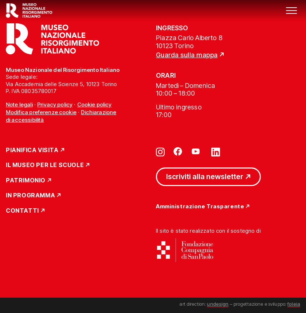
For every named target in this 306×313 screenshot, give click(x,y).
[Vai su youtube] (197, 151)
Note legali (19, 104)
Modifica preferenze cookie (41, 112)
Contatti (22, 211)
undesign (217, 304)
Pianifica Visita (32, 150)
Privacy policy (54, 104)
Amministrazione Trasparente (200, 207)
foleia (293, 304)
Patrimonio (26, 180)
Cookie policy (94, 104)
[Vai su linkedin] (215, 151)
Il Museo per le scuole (45, 165)
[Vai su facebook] (177, 151)
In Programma (30, 195)
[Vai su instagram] (160, 151)
